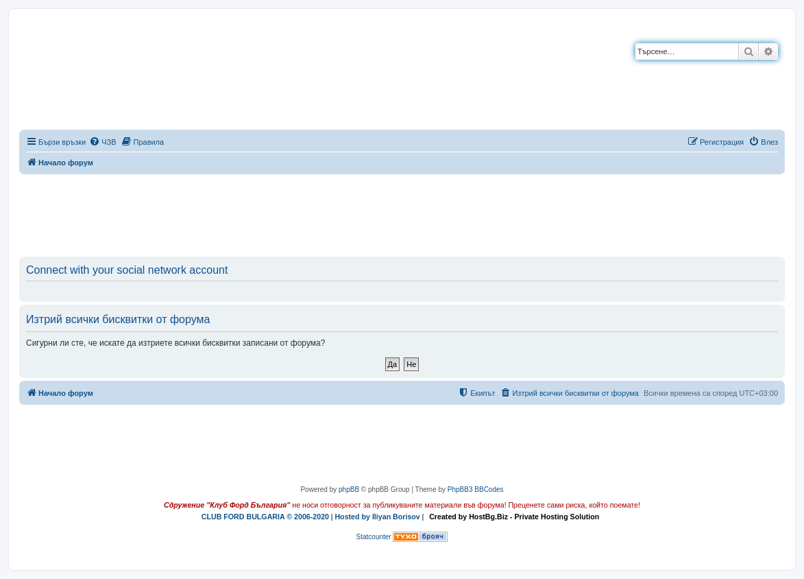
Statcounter (373, 537)
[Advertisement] (402, 213)
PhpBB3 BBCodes (476, 489)
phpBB (349, 489)
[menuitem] (102, 142)
